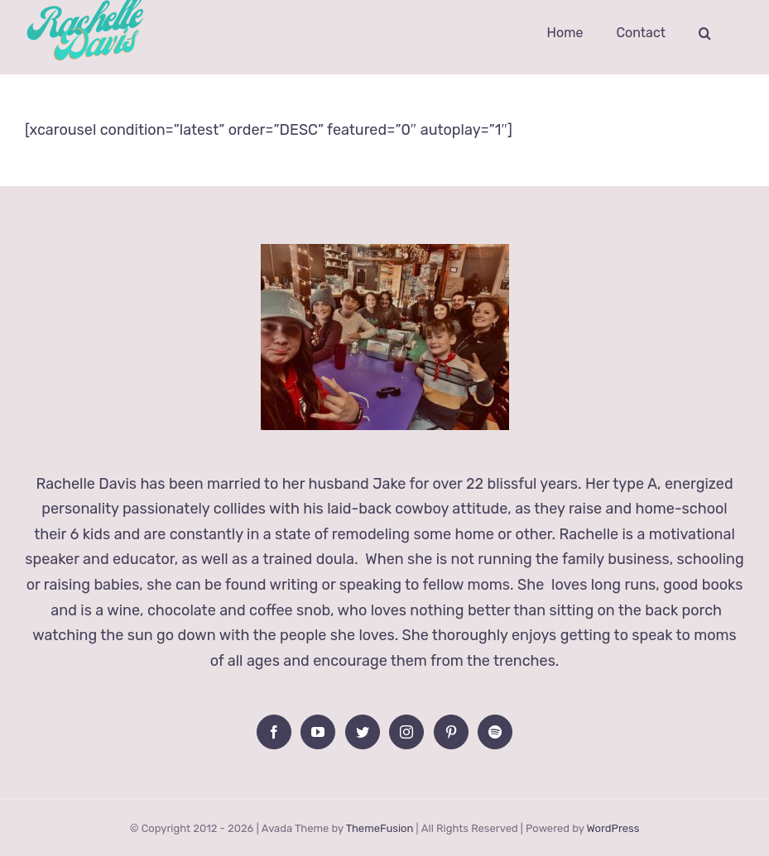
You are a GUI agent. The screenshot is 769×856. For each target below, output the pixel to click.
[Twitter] (362, 732)
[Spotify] (495, 732)
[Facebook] (274, 732)
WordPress (612, 828)
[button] (705, 33)
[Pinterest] (451, 732)
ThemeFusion (380, 828)
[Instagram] (406, 732)
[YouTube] (317, 732)
